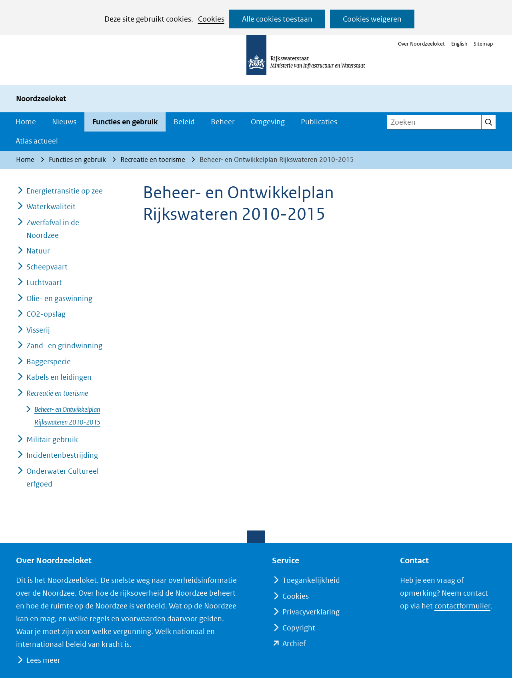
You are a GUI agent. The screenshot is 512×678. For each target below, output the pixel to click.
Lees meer (43, 660)
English (459, 43)
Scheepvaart (47, 266)
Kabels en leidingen (59, 377)
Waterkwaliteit (51, 206)
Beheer (223, 121)
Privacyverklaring (311, 611)
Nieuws (64, 121)
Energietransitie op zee (64, 190)
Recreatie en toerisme (57, 393)
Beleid (184, 121)
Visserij (38, 330)
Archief (294, 643)
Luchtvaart (44, 282)
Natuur (38, 250)
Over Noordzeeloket (421, 43)
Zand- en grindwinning (64, 345)
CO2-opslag (46, 314)
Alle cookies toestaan (277, 19)
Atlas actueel (37, 141)
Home (26, 121)
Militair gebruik (52, 439)
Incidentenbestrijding (62, 455)
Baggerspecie (48, 361)
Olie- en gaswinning (59, 298)
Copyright (298, 627)
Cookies (211, 19)
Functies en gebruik (125, 121)
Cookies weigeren (372, 19)
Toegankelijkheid (311, 580)
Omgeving (268, 121)
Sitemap (483, 43)
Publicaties (319, 121)
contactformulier (462, 605)
